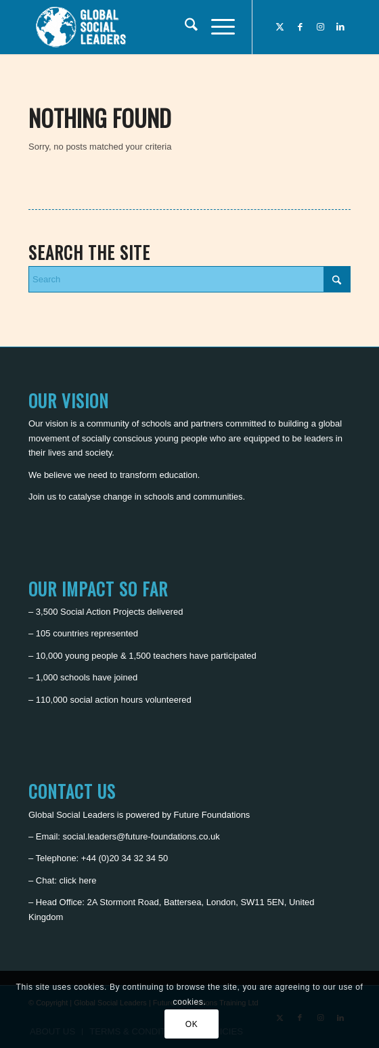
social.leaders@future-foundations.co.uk (141, 836)
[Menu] (216, 27)
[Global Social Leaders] (157, 27)
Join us (42, 497)
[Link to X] (279, 27)
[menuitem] (184, 27)
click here (78, 880)
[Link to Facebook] (300, 27)
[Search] (184, 27)
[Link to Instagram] (320, 27)
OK (191, 1024)
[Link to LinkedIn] (340, 27)
